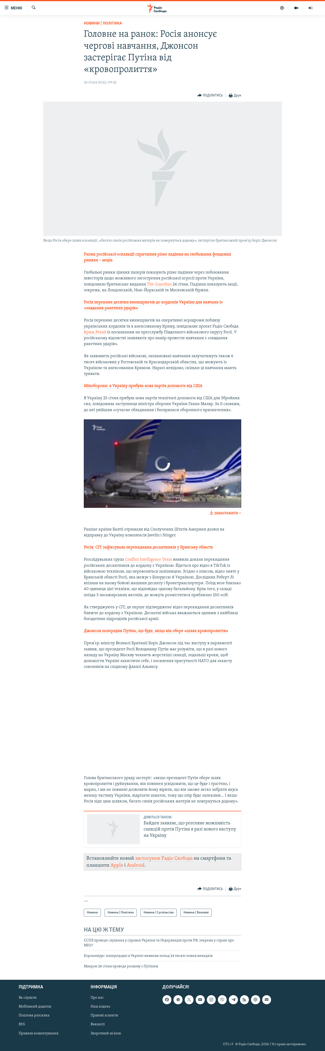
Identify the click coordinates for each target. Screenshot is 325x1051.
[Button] (210, 96)
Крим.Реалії (95, 332)
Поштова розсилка (34, 1015)
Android (136, 865)
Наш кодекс (100, 1006)
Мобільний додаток (35, 1006)
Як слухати (28, 998)
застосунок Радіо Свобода (164, 858)
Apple (116, 865)
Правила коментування (38, 1033)
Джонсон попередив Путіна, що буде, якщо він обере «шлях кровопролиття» (156, 631)
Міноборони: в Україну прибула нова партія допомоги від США (143, 386)
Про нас (97, 998)
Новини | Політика (103, 23)
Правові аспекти (104, 1015)
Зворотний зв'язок (106, 1033)
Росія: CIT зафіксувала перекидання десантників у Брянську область (148, 547)
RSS (22, 1024)
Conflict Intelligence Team (148, 559)
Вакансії (98, 1024)
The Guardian (159, 284)
